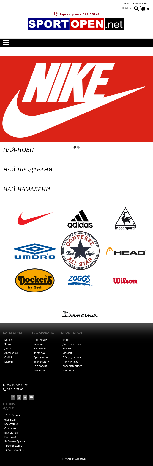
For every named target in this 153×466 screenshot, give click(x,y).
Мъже (8, 339)
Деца (7, 348)
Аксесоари (11, 353)
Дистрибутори (71, 344)
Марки (8, 361)
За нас (66, 339)
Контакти (68, 370)
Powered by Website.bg (74, 458)
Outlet (8, 357)
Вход (126, 3)
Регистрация (139, 3)
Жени (7, 344)
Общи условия (71, 357)
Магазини (68, 353)
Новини (67, 348)
